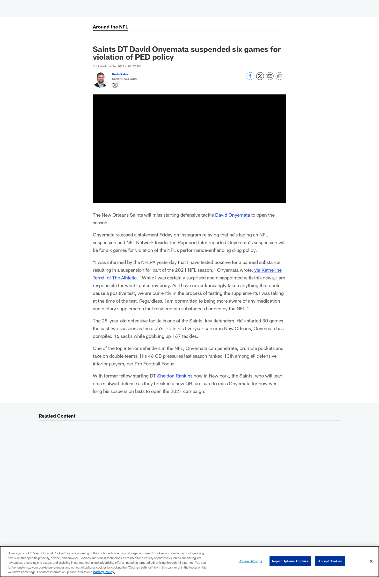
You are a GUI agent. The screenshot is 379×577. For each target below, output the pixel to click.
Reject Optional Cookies (290, 561)
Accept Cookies (330, 561)
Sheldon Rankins (174, 375)
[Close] (371, 561)
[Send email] (270, 79)
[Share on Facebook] (250, 79)
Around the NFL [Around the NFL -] (110, 26)
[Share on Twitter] (260, 79)
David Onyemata (232, 215)
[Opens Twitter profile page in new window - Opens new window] (115, 85)
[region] (189, 561)
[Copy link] (279, 76)
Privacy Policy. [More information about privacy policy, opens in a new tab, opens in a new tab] (104, 572)
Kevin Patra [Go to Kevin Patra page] (120, 74)
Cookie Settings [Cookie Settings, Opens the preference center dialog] (250, 561)
